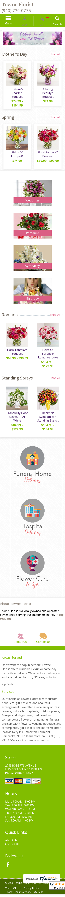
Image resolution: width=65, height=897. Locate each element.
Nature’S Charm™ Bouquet (16, 93)
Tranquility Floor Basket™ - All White (16, 414)
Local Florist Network (20, 895)
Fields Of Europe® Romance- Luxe (49, 350)
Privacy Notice (34, 891)
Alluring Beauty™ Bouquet (49, 93)
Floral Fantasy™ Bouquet (49, 152)
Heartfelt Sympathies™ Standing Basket (48, 414)
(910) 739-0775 (16, 10)
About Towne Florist (15, 602)
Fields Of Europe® (16, 150)
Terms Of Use (14, 891)
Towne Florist (17, 5)
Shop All (56, 54)
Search (51, 24)
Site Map (41, 895)
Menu (13, 23)
